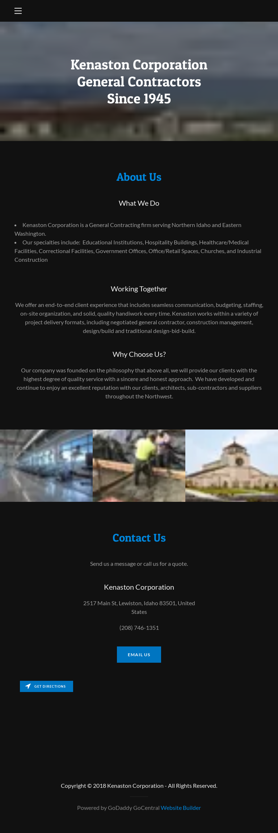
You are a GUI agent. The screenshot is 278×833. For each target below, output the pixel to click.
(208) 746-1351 (139, 627)
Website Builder (181, 807)
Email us (139, 654)
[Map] (139, 718)
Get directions (45, 686)
